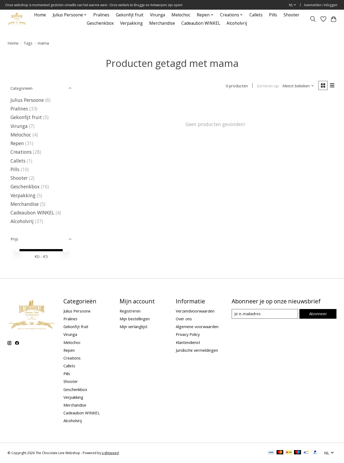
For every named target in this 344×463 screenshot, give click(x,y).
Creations (21, 152)
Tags (28, 43)
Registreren (130, 311)
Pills (273, 15)
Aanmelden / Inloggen (320, 5)
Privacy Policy (188, 334)
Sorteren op (267, 86)
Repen (17, 143)
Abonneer (318, 313)
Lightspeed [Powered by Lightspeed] (110, 453)
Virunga (157, 15)
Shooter (291, 15)
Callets (256, 15)
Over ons (184, 318)
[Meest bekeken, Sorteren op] (298, 86)
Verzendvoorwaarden (195, 311)
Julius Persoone (27, 100)
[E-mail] (265, 314)
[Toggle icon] (313, 19)
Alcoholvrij (237, 23)
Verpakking (131, 23)
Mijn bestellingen (135, 318)
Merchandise (162, 23)
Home (40, 15)
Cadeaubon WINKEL (200, 23)
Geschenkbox (100, 23)
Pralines (101, 15)
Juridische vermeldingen (197, 350)
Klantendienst (188, 342)
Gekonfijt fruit (130, 15)
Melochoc (180, 15)
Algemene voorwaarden (197, 326)
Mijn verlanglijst (134, 326)
